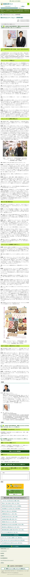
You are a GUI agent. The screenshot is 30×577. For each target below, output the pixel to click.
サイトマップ (8, 6)
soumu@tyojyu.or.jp (15, 572)
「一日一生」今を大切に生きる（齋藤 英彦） (11, 500)
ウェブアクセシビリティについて (7, 560)
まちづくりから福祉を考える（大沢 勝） (10, 532)
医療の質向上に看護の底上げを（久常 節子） (11, 527)
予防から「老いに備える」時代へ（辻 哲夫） (11, 503)
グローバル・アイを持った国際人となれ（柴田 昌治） (12, 537)
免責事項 (2, 555)
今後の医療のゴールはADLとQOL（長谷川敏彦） (11, 508)
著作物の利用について (5, 548)
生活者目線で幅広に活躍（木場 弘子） (9, 519)
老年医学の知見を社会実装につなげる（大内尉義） (12, 505)
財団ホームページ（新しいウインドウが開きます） (16, 568)
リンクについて (4, 550)
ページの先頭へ (16, 546)
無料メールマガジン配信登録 (15, 451)
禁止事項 (2, 553)
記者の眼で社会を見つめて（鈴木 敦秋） (10, 516)
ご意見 (3, 472)
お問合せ (22, 6)
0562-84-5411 (4, 572)
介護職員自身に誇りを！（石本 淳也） (9, 513)
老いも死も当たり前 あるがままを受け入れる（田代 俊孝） (13, 540)
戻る (1, 14)
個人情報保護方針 (4, 558)
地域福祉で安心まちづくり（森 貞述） (9, 521)
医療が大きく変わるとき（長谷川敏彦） (9, 511)
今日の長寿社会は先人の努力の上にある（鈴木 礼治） (12, 542)
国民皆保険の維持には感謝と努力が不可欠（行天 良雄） (13, 529)
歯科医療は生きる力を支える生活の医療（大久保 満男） (13, 524)
